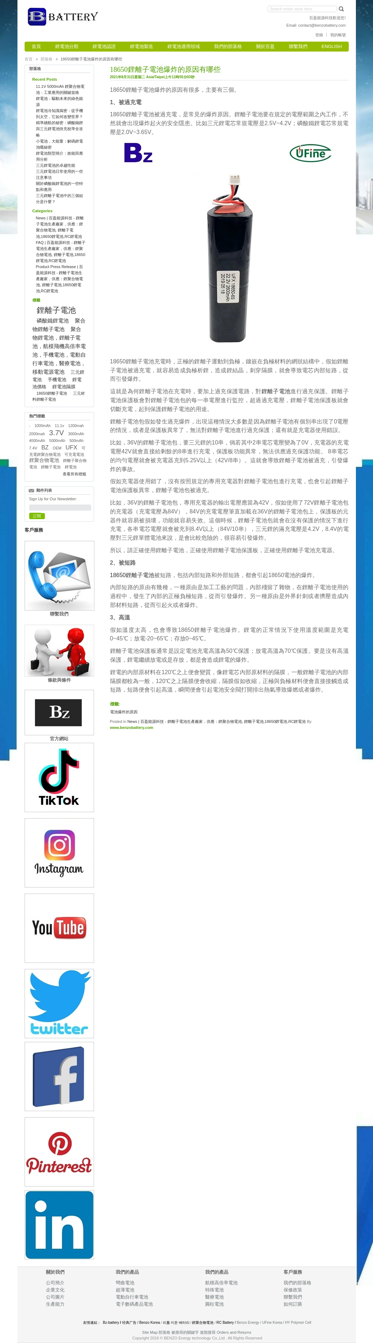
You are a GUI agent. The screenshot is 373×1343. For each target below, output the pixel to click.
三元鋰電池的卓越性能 (55, 165)
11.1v (59, 425)
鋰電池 (71, 467)
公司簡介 (55, 1282)
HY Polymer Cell (298, 1323)
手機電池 (57, 379)
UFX (71, 447)
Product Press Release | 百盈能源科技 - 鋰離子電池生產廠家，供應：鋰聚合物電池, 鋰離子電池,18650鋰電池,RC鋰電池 (59, 279)
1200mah (76, 425)
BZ (44, 447)
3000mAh (76, 434)
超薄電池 (125, 1290)
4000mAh (37, 440)
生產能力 (55, 1304)
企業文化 (55, 1290)
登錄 (319, 35)
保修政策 (293, 1290)
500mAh (76, 440)
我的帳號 (338, 35)
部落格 (46, 59)
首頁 (28, 59)
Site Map (149, 1332)
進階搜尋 (208, 1332)
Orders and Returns (234, 1332)
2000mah (37, 434)
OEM (57, 448)
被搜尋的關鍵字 (185, 1332)
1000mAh (43, 425)
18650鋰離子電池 (132, 575)
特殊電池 (214, 1290)
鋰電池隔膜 (64, 386)
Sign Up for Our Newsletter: (53, 499)
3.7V (56, 433)
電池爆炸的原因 (124, 712)
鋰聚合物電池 (44, 460)
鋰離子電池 (276, 391)
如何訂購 (293, 1304)
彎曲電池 (125, 1282)
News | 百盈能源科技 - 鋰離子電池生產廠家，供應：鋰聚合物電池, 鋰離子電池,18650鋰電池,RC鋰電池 (216, 721)
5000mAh (57, 440)
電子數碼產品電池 (134, 1304)
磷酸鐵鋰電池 (53, 321)
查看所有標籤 (74, 474)
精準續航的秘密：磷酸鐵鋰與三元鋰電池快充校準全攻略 (59, 129)
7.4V (33, 448)
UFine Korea (272, 1323)
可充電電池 (74, 454)
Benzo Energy (248, 1323)
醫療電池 (214, 1297)
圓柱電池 (215, 1304)
